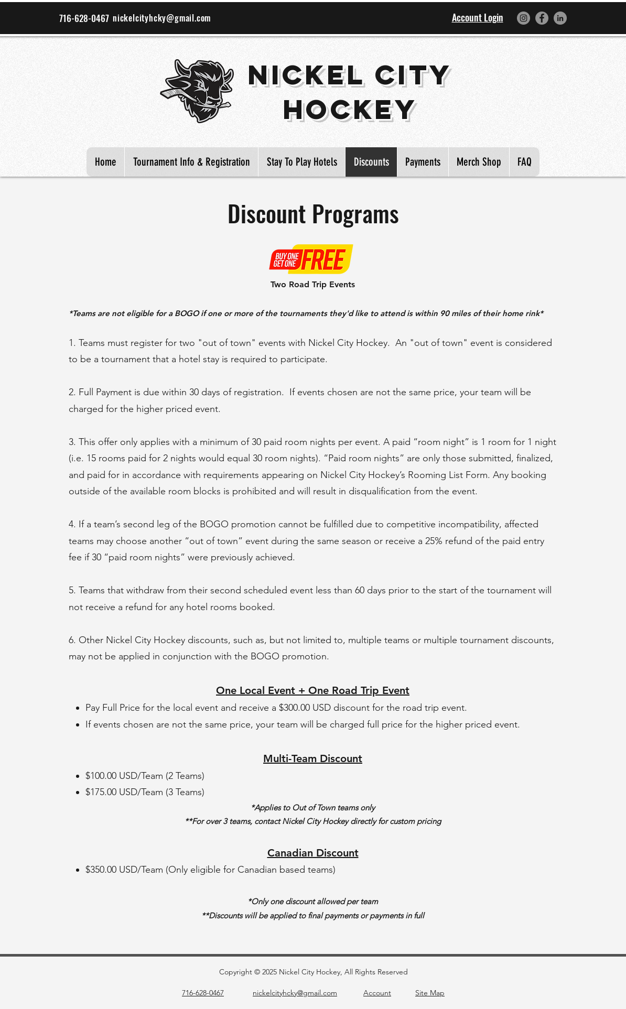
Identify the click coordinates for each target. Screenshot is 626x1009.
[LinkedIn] (560, 18)
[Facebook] (541, 18)
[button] (478, 162)
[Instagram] (523, 18)
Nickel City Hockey (349, 92)
